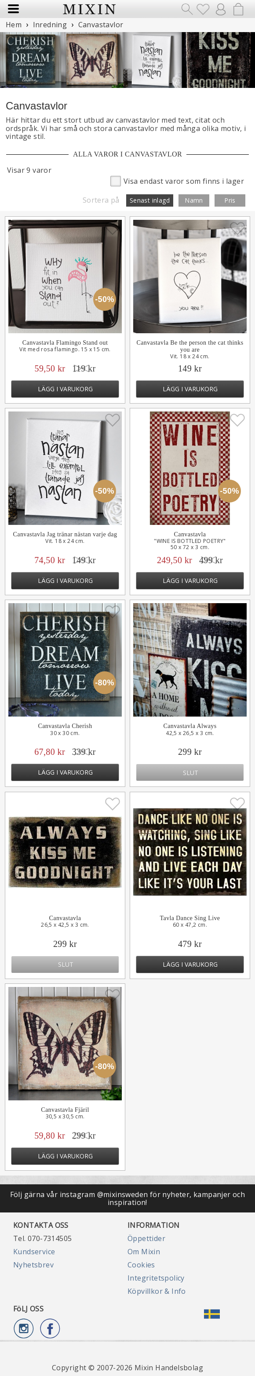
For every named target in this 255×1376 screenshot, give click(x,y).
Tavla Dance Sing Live (190, 918)
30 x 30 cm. (65, 733)
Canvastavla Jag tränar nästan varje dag (65, 534)
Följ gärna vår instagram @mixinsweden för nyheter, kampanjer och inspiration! (127, 1198)
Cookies (141, 1265)
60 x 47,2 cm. (190, 925)
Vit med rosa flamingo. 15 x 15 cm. (65, 349)
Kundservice (34, 1251)
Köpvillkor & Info (157, 1291)
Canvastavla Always (189, 726)
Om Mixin (144, 1251)
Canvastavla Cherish (65, 726)
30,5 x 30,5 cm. (65, 1117)
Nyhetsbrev (33, 1265)
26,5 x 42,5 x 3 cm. (65, 925)
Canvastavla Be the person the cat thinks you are (189, 346)
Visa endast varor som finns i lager (177, 180)
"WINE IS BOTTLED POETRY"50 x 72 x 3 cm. (190, 544)
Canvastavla (190, 534)
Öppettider (146, 1238)
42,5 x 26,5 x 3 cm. (190, 733)
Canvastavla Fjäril (65, 1110)
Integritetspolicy (156, 1278)
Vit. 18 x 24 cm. (189, 356)
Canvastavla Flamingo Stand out (65, 342)
